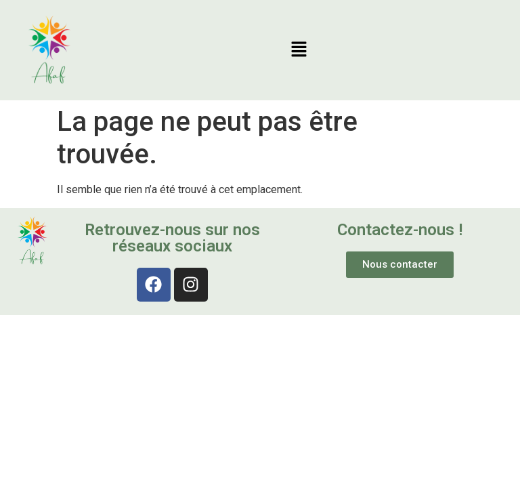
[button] (298, 50)
